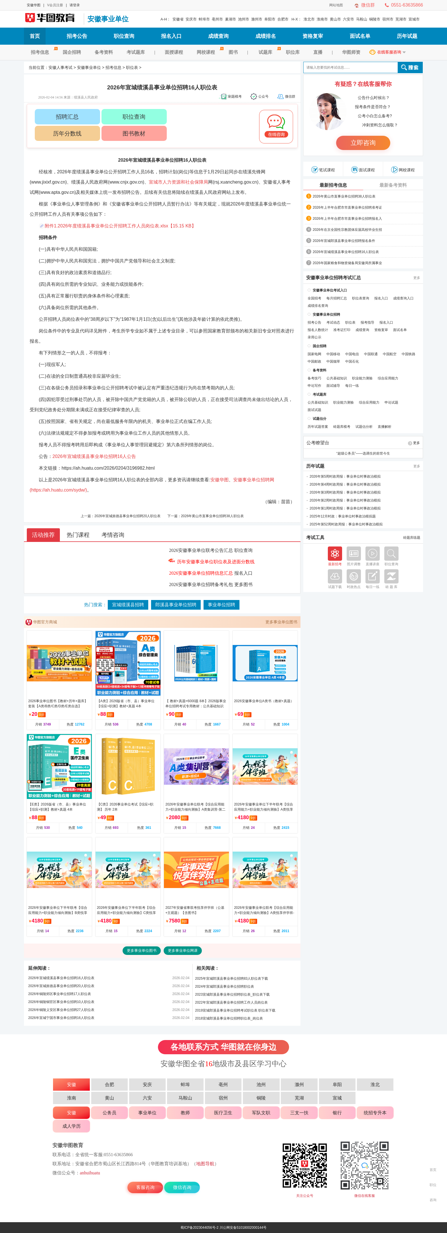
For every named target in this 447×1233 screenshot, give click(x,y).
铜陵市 (374, 19)
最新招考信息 (333, 185)
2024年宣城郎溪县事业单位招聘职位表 (224, 987)
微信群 (368, 5)
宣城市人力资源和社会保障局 (178, 182)
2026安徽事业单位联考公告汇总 (201, 550)
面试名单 (360, 36)
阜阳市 (269, 19)
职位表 (132, 67)
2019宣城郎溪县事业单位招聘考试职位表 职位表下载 (235, 1010)
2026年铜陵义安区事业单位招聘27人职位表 (61, 1010)
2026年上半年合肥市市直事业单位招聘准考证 (347, 207)
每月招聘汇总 (336, 298)
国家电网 (314, 354)
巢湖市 (230, 19)
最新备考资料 (393, 185)
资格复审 (312, 36)
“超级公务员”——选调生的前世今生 (363, 453)
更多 (416, 278)
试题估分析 (364, 427)
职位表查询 (360, 298)
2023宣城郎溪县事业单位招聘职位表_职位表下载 (232, 994)
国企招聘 (72, 52)
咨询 (433, 1200)
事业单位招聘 (221, 604)
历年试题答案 (318, 427)
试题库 (269, 52)
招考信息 (43, 52)
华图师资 (351, 52)
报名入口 (171, 36)
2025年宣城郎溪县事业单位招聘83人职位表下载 (231, 979)
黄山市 (335, 19)
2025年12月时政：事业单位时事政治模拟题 (343, 516)
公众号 (263, 96)
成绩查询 (218, 36)
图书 (233, 52)
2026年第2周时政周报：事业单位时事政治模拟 (345, 500)
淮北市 (309, 19)
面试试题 (314, 410)
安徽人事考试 (60, 67)
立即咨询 (363, 142)
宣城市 (414, 19)
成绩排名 (265, 36)
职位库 (293, 52)
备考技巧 (314, 378)
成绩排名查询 (318, 306)
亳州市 (217, 19)
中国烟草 (333, 361)
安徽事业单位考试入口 (330, 290)
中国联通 (371, 354)
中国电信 (352, 354)
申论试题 (391, 402)
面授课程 (174, 52)
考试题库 (136, 52)
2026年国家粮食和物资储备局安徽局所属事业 (347, 263)
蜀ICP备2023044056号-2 (199, 1228)
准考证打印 (341, 330)
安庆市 (191, 19)
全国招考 (314, 298)
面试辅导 (333, 386)
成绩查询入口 (403, 298)
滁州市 (256, 19)
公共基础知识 (336, 378)
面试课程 (363, 169)
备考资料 (104, 52)
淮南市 (322, 19)
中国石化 (352, 361)
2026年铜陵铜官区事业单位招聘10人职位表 (61, 1002)
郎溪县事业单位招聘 (175, 604)
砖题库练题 (411, 538)
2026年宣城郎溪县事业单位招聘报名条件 (344, 241)
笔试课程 (323, 169)
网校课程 (209, 52)
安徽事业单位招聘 (326, 315)
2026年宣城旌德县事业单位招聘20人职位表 (127, 516)
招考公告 (77, 36)
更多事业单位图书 (281, 622)
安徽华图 (33, 5)
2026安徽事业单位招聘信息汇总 (201, 573)
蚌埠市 (204, 19)
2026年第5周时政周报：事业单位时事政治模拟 (345, 476)
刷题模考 (235, 96)
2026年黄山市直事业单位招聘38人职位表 (212, 516)
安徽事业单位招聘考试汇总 (333, 278)
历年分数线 (67, 133)
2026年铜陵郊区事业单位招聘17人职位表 (59, 994)
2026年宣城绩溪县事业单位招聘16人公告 (94, 456)
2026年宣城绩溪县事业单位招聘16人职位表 (61, 978)
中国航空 (390, 354)
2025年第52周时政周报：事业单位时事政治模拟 (346, 524)
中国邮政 (314, 361)
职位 (433, 1185)
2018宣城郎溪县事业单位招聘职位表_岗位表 (229, 1018)
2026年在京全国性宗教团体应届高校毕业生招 (347, 230)
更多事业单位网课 (183, 950)
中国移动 (333, 354)
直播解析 (384, 427)
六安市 (348, 19)
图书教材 (134, 133)
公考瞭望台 (317, 443)
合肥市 (282, 19)
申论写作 (314, 386)
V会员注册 (55, 5)
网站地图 (336, 5)
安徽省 (178, 19)
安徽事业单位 (108, 19)
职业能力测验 (362, 378)
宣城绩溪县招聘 (128, 604)
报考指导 (367, 322)
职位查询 (124, 36)
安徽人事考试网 (52, 19)
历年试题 (407, 36)
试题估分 (319, 419)
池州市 (243, 19)
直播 (317, 52)
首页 (35, 36)
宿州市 (387, 19)
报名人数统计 (318, 330)
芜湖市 (401, 19)
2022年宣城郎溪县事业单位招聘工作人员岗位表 (231, 1002)
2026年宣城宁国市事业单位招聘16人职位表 (61, 1018)
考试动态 (333, 322)
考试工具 (315, 537)
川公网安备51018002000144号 (243, 1228)
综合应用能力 (388, 378)
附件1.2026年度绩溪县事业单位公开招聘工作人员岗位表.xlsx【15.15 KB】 (120, 225)
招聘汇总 (67, 117)
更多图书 (243, 584)
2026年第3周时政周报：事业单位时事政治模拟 (345, 492)
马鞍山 (361, 19)
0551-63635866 (407, 5)
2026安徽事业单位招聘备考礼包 (201, 584)
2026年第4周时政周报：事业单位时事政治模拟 (345, 484)
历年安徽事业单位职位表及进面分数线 (216, 561)
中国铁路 (408, 354)
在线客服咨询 (389, 52)
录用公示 (314, 337)
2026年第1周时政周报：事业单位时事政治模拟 (345, 508)
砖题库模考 (341, 427)
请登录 (75, 5)
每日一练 (352, 386)
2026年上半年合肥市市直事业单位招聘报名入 (347, 219)
